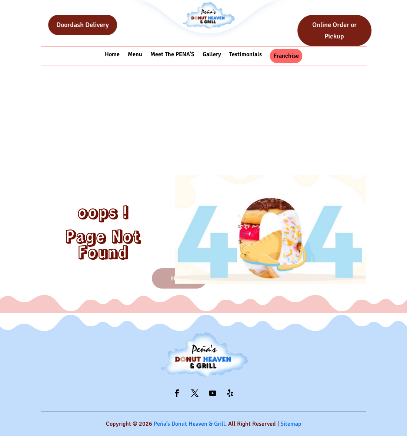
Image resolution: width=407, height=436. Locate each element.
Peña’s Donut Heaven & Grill (189, 424)
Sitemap (290, 424)
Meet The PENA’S (172, 54)
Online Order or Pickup (345, 30)
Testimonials (245, 54)
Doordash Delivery (93, 25)
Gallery (212, 54)
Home (112, 54)
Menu (135, 54)
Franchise (286, 55)
